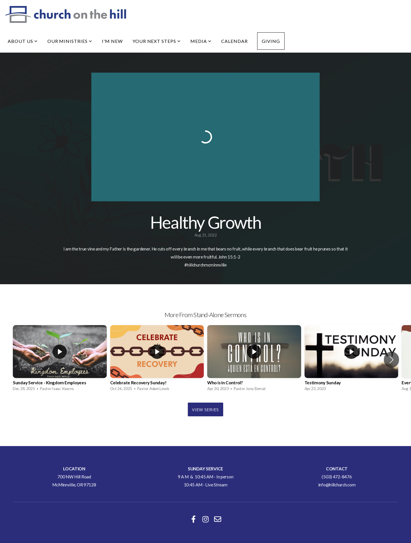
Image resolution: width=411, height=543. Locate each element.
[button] (391, 359)
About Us (23, 41)
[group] (60, 359)
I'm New (112, 41)
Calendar (234, 41)
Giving (271, 41)
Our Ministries (69, 41)
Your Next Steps (156, 41)
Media (200, 41)
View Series (205, 409)
